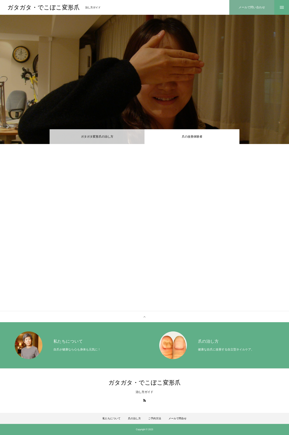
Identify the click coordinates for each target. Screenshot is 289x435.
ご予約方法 (154, 418)
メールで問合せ (177, 418)
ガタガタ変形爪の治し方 (97, 136)
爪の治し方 (134, 418)
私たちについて (111, 418)
